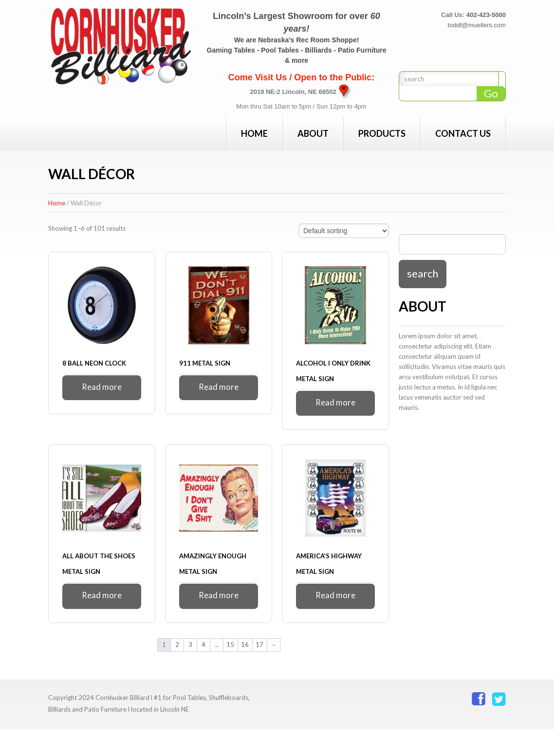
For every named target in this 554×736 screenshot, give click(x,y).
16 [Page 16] (245, 651)
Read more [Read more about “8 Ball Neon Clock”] (102, 388)
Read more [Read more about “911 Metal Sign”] (219, 388)
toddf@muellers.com (477, 25)
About (313, 133)
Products (382, 133)
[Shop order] (343, 230)
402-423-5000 (486, 14)
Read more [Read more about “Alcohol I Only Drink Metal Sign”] (336, 404)
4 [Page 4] (203, 651)
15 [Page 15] (230, 651)
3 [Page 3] (190, 651)
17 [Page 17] (259, 651)
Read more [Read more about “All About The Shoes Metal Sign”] (102, 600)
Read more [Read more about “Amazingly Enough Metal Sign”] (219, 600)
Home (254, 133)
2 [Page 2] (177, 651)
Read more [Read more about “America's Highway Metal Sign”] (336, 600)
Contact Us (463, 133)
